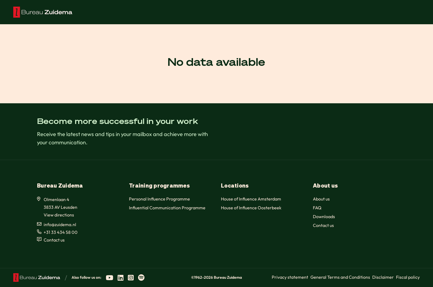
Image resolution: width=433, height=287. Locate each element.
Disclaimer (383, 277)
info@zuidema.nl (60, 224)
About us (321, 199)
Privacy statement (290, 277)
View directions (59, 215)
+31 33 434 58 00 (61, 232)
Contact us (54, 240)
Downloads (324, 216)
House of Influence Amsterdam (251, 199)
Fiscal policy (408, 277)
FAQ (317, 207)
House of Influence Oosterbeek (251, 207)
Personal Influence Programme (159, 199)
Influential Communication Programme (167, 207)
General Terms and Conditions (340, 277)
